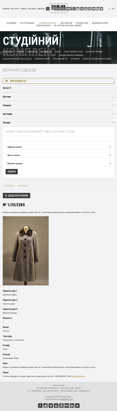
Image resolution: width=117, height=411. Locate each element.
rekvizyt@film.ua (78, 376)
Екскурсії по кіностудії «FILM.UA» (17, 59)
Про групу (15, 9)
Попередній (10, 185)
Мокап (58, 52)
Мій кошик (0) (18, 80)
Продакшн (11, 23)
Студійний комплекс (47, 23)
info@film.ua (84, 391)
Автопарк (7, 114)
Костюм (7, 96)
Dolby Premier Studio (73, 52)
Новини (6, 9)
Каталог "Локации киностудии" (97, 59)
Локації (6, 122)
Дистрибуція (66, 23)
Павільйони (32, 52)
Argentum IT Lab (66, 399)
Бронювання (8, 52)
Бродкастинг (82, 23)
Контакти (32, 9)
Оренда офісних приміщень (71, 55)
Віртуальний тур (60, 59)
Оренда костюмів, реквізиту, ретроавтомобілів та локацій (29, 55)
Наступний (22, 185)
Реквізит (7, 105)
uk (109, 9)
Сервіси (23, 9)
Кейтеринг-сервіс (42, 59)
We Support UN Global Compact (68, 25)
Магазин (41, 9)
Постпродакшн (27, 23)
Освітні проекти (43, 25)
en (113, 9)
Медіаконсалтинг (100, 23)
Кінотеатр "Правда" (94, 52)
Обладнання (46, 52)
